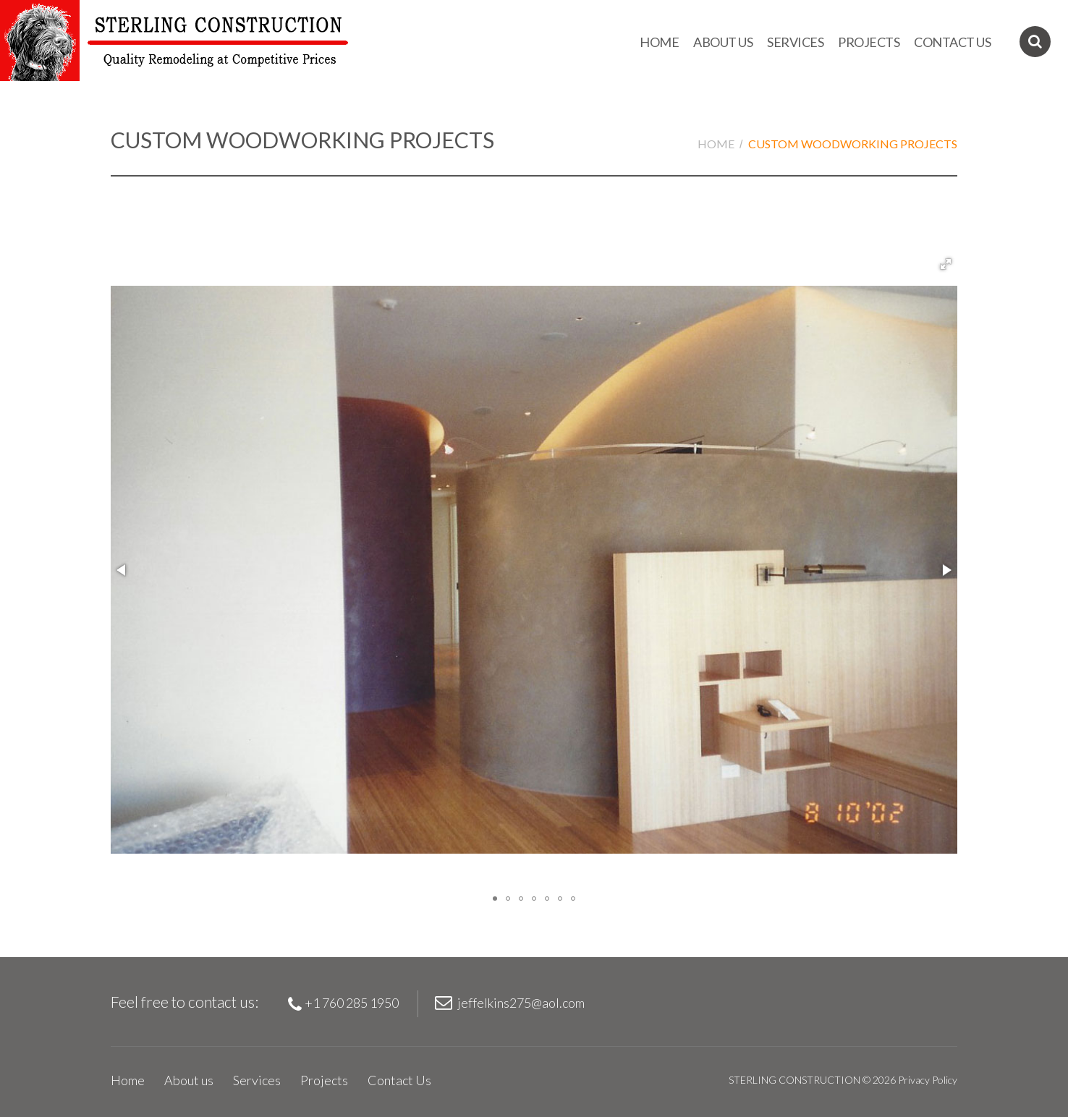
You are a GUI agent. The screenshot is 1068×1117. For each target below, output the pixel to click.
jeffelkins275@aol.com (521, 1003)
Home (659, 42)
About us (723, 42)
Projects (868, 42)
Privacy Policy (927, 1080)
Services (795, 42)
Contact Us (952, 42)
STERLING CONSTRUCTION (794, 1080)
